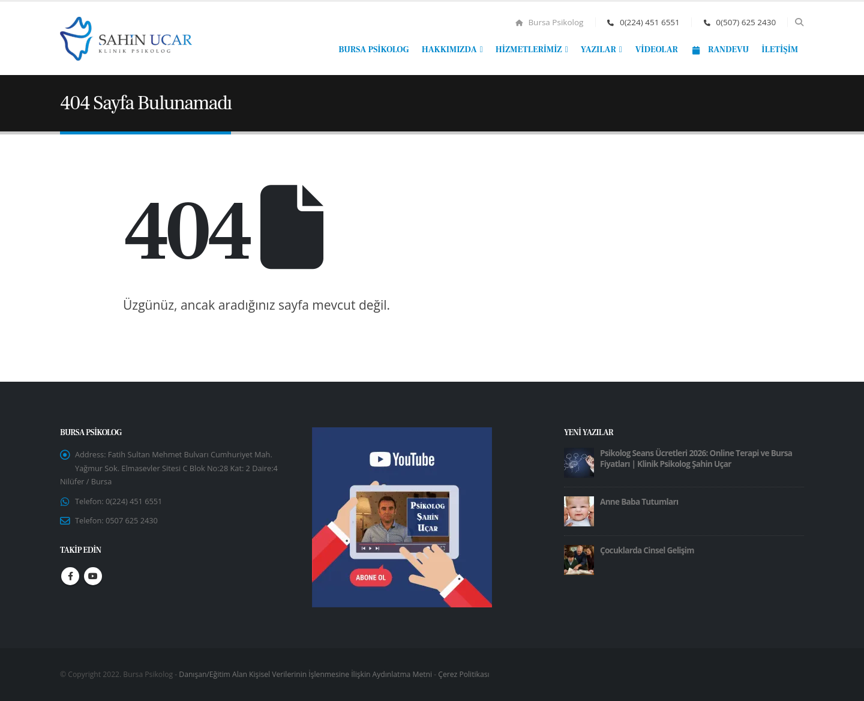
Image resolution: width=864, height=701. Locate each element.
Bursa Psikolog (549, 22)
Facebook (70, 581)
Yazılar (598, 49)
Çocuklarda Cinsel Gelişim (647, 550)
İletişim (779, 49)
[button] (799, 22)
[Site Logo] (126, 39)
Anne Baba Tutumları (639, 501)
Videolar (656, 49)
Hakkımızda (449, 49)
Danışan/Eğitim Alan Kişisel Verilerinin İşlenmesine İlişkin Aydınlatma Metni (305, 674)
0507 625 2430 (135, 524)
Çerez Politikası (463, 674)
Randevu (720, 49)
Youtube (93, 581)
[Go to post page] (579, 462)
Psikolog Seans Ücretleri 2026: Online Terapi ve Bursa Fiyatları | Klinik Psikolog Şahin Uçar (696, 458)
